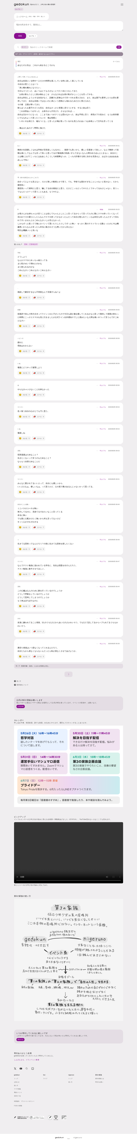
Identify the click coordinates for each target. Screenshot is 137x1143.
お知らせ (16, 1082)
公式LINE (21, 706)
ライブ (45, 1078)
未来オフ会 (17, 1096)
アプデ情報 (17, 1089)
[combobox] (32, 36)
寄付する (20, 1039)
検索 (118, 47)
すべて (25, 47)
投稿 (20, 36)
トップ (16, 1078)
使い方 (18, 666)
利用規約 (16, 1101)
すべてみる (116, 61)
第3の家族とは (99, 1078)
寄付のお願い (99, 1082)
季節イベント (18, 1092)
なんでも (18, 9)
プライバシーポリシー (27, 1101)
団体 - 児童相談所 (31, 244)
